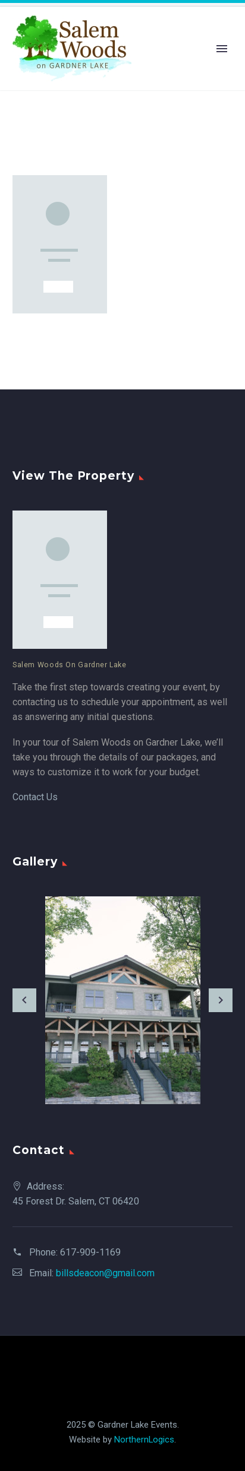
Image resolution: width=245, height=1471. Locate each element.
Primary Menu (221, 48)
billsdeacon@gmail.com (105, 1273)
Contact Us (35, 797)
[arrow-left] (24, 1000)
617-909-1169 (90, 1252)
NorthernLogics (144, 1439)
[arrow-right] (221, 1000)
